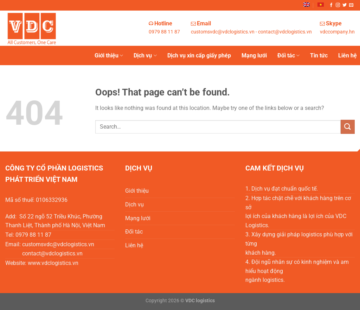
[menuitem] (306, 4)
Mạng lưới (254, 55)
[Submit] (348, 127)
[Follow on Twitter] (344, 5)
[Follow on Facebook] (331, 5)
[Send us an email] (351, 5)
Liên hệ (347, 55)
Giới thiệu (109, 55)
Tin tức (319, 55)
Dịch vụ (145, 55)
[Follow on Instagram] (338, 5)
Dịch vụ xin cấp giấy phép (199, 55)
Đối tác (288, 55)
